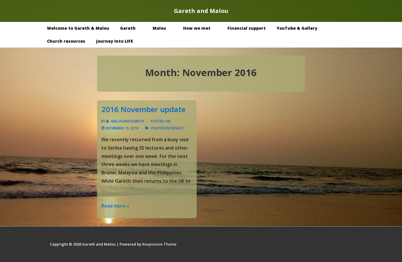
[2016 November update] (122, 128)
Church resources (66, 41)
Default (177, 128)
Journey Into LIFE (114, 41)
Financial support (246, 28)
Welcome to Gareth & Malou (78, 28)
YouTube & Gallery (301, 28)
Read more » (115, 206)
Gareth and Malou (201, 11)
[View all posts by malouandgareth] (125, 121)
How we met (201, 28)
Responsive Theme (159, 244)
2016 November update (143, 109)
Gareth (132, 28)
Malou (164, 28)
